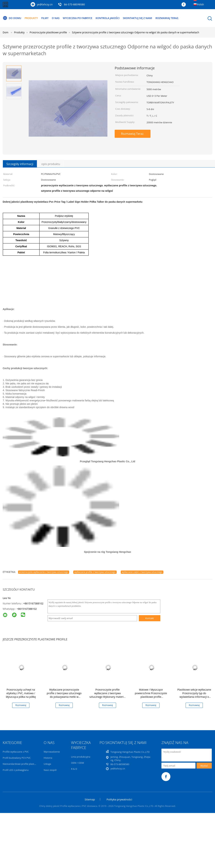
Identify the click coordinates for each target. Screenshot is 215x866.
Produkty (31, 18)
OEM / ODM (77, 762)
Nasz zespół (50, 770)
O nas (55, 18)
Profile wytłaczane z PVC (16, 751)
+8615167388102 (33, 603)
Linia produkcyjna (80, 756)
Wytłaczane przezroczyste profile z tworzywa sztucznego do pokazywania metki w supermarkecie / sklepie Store (64, 695)
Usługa (47, 763)
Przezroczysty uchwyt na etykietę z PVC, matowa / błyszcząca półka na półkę (21, 693)
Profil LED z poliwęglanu (16, 770)
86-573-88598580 (74, 4)
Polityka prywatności (119, 799)
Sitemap (90, 799)
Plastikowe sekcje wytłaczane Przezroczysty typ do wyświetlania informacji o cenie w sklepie (194, 695)
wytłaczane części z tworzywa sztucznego (142, 572)
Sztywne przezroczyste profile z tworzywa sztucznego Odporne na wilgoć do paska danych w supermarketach (135, 32)
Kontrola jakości (108, 18)
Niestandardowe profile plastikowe (21, 763)
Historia (48, 757)
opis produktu (50, 164)
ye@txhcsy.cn (45, 4)
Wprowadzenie (52, 751)
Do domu (12, 18)
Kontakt (149, 618)
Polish (200, 4)
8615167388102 (27, 608)
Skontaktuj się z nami (137, 18)
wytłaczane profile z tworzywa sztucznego (95, 572)
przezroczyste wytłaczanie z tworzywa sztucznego (43, 572)
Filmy (45, 18)
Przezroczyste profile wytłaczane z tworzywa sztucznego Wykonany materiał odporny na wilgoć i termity (107, 695)
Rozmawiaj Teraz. (167, 18)
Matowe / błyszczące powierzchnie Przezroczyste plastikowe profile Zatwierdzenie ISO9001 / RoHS (150, 695)
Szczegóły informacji (19, 164)
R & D (74, 768)
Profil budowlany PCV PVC (17, 757)
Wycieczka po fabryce (77, 18)
